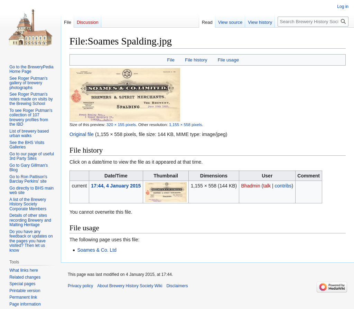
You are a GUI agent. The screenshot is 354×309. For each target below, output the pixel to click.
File (170, 59)
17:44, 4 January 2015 (116, 186)
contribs (282, 186)
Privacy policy (80, 285)
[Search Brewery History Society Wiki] (313, 22)
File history (196, 59)
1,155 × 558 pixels (185, 124)
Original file (81, 134)
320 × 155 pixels (121, 124)
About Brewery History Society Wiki (129, 285)
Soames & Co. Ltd (97, 250)
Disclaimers (177, 285)
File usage (228, 59)
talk (267, 186)
